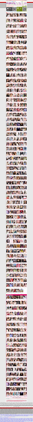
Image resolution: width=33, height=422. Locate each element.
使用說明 (19, 2)
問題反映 (25, 2)
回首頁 (7, 2)
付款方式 (22, 2)
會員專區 (13, 2)
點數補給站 (10, 2)
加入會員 (16, 2)
